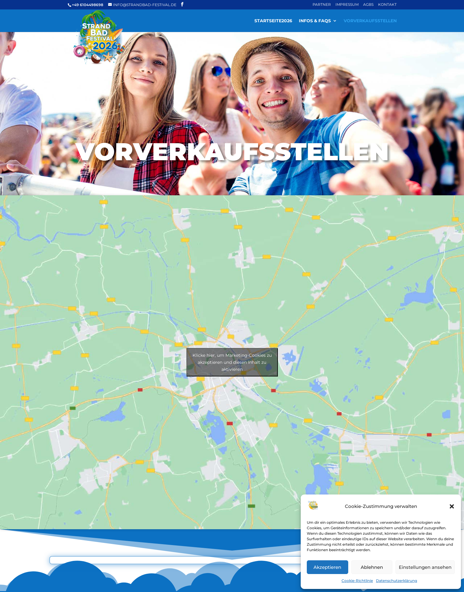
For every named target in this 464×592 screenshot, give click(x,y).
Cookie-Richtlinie (357, 580)
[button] (452, 506)
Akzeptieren (327, 567)
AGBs (368, 4)
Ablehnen (372, 567)
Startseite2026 (273, 20)
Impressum (347, 4)
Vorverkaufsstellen (370, 20)
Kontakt (387, 4)
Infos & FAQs (315, 20)
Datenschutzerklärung (396, 580)
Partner (322, 4)
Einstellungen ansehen (425, 567)
